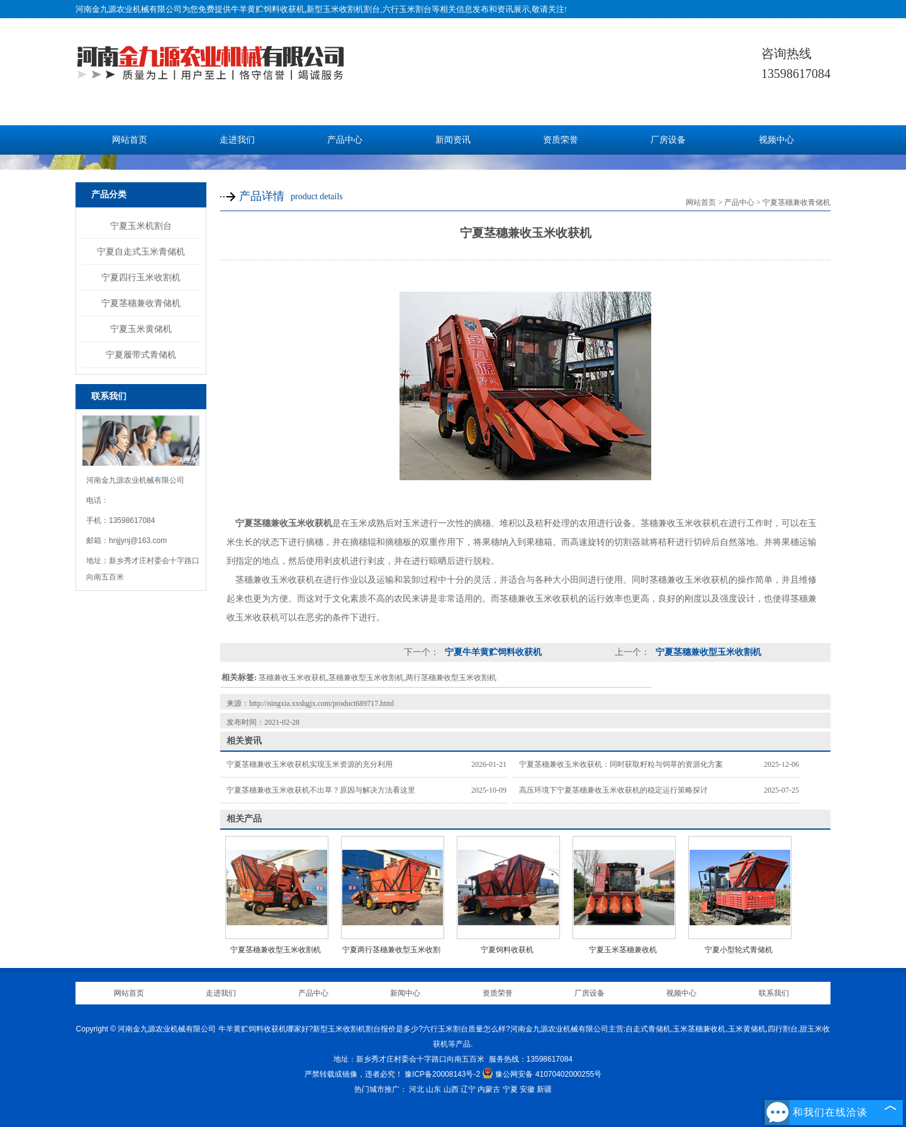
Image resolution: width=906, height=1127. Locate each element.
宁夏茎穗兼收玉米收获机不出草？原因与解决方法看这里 (320, 790)
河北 (416, 1089)
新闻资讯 (453, 140)
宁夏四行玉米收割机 (141, 277)
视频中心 (776, 140)
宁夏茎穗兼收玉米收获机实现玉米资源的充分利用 (309, 764)
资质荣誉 (560, 140)
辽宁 (468, 1089)
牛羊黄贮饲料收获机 (268, 9)
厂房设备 (668, 140)
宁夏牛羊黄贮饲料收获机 (492, 652)
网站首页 (129, 140)
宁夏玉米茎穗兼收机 (623, 949)
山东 (433, 1089)
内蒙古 (489, 1089)
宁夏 (510, 1089)
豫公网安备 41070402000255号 (541, 1074)
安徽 (527, 1089)
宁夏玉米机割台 (141, 226)
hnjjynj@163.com (138, 540)
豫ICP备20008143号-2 (442, 1074)
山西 (451, 1089)
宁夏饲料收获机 (507, 949)
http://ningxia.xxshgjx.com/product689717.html (321, 703)
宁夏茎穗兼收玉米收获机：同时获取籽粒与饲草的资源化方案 (621, 764)
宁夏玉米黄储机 (141, 329)
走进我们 (237, 140)
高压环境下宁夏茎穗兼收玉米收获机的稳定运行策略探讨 (613, 790)
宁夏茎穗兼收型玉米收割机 (707, 652)
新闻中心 (405, 993)
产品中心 (344, 140)
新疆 (544, 1089)
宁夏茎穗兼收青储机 (141, 303)
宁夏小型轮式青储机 (739, 949)
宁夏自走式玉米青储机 (141, 251)
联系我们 (774, 993)
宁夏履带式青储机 (141, 354)
